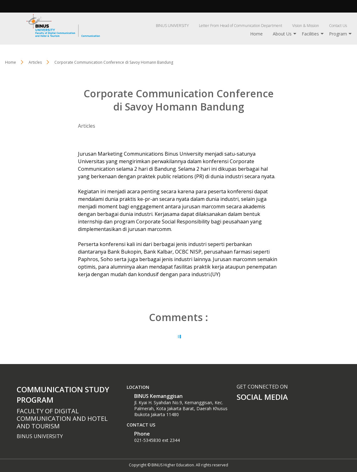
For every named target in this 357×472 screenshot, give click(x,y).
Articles (86, 125)
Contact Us (338, 25)
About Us (282, 34)
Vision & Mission (305, 25)
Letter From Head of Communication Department (240, 25)
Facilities (310, 34)
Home (256, 34)
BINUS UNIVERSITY (172, 25)
